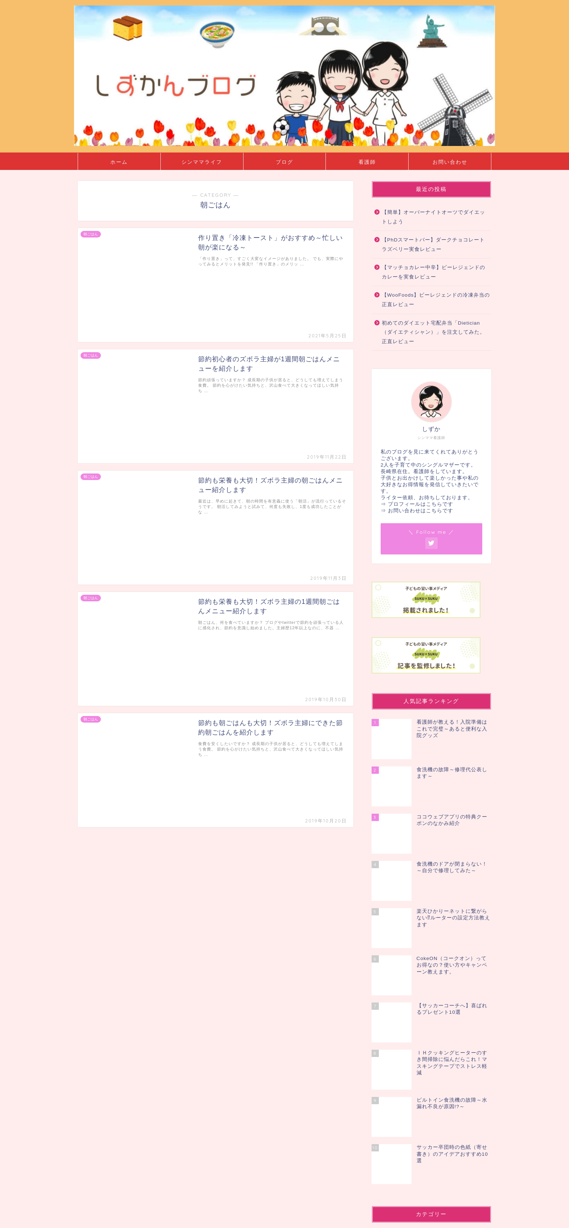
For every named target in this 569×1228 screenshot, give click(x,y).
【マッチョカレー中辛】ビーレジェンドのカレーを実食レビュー (433, 272)
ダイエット (403, 1078)
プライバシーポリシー (105, 1219)
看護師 (367, 162)
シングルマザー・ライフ (414, 1029)
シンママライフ (201, 162)
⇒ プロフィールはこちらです (417, 504)
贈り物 (398, 1122)
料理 (395, 1105)
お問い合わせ (450, 162)
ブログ (284, 162)
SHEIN (391, 1011)
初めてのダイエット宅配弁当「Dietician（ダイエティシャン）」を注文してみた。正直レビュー (433, 332)
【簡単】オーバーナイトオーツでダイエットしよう (433, 217)
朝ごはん (401, 1114)
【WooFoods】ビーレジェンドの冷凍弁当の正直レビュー (436, 299)
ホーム (119, 162)
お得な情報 (403, 1061)
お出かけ (401, 1043)
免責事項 (147, 1219)
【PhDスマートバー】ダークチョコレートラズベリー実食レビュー (433, 244)
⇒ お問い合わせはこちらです (417, 510)
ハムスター (403, 1087)
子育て (398, 1096)
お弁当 (398, 1051)
